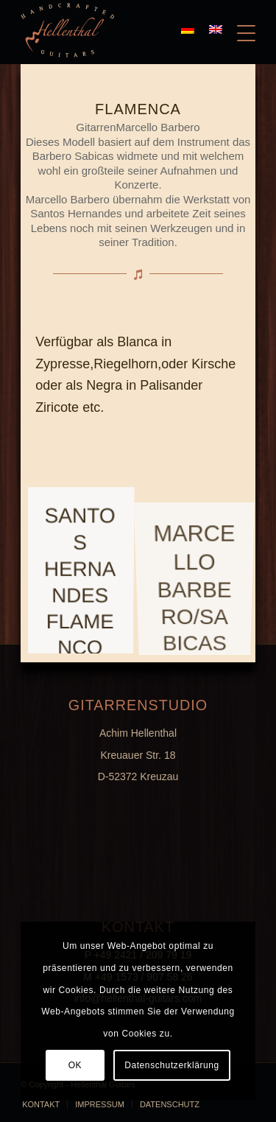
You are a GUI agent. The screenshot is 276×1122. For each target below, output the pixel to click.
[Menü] (238, 30)
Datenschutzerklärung (171, 1065)
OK (75, 1065)
